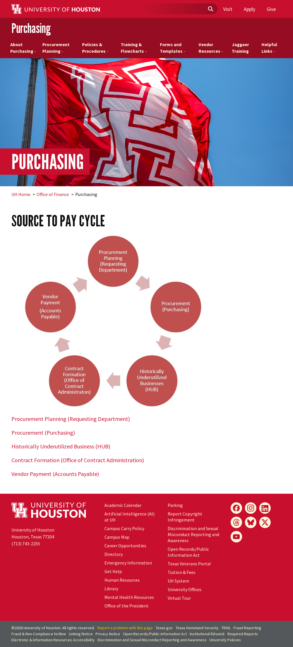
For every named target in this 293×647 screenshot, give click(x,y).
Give (271, 9)
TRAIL (226, 627)
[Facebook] (236, 508)
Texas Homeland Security (197, 627)
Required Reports (242, 633)
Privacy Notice (108, 633)
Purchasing (31, 28)
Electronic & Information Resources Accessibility (53, 639)
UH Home (20, 194)
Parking (175, 505)
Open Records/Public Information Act (188, 552)
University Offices (184, 589)
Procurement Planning (56, 48)
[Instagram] (250, 508)
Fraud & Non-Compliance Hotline (38, 633)
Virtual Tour (179, 598)
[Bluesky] (250, 522)
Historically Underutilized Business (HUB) (60, 446)
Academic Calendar (122, 505)
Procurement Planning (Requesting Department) (70, 418)
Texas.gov (164, 627)
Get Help (113, 571)
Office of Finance (53, 194)
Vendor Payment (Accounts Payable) (55, 473)
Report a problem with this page (125, 627)
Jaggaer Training (240, 48)
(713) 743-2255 (25, 543)
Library (111, 588)
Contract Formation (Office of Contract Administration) (77, 460)
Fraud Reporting (247, 627)
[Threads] (236, 522)
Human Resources (122, 580)
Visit (227, 9)
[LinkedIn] (265, 508)
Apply (249, 9)
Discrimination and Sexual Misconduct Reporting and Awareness (193, 534)
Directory (113, 554)
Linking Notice (81, 633)
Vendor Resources (211, 48)
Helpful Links (269, 48)
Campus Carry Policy (124, 528)
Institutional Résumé (207, 633)
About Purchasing (23, 48)
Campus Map (116, 537)
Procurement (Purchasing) (43, 432)
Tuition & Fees (181, 572)
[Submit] (210, 9)
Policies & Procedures (95, 48)
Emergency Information (128, 563)
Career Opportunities (125, 545)
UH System (178, 581)
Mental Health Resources (129, 597)
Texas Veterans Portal (189, 563)
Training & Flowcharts (134, 48)
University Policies (225, 639)
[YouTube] (236, 536)
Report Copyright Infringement (185, 517)
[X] (265, 522)
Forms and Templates (172, 48)
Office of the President (126, 606)
